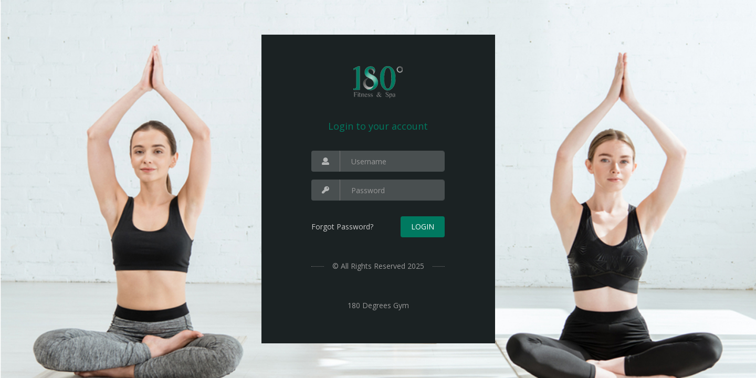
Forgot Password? (342, 227)
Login (422, 227)
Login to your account (378, 126)
